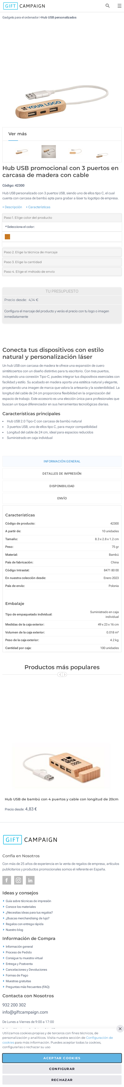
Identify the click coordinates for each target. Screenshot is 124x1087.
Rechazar (62, 1080)
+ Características (38, 207)
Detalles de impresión (61, 473)
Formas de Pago (17, 975)
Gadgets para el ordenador (20, 17)
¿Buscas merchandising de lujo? (27, 918)
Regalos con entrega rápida (24, 924)
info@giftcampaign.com (25, 1012)
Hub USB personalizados (59, 17)
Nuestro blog (14, 929)
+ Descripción (12, 207)
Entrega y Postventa (19, 964)
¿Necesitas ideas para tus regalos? (29, 912)
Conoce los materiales (21, 906)
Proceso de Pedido (19, 952)
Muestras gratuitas (18, 981)
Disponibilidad (61, 486)
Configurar (62, 1069)
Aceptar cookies (61, 1058)
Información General (62, 461)
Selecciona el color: (20, 227)
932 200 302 (14, 1004)
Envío (62, 498)
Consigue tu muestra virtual (24, 958)
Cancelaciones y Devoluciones (26, 969)
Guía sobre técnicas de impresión (28, 901)
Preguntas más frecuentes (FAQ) (27, 987)
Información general (19, 946)
